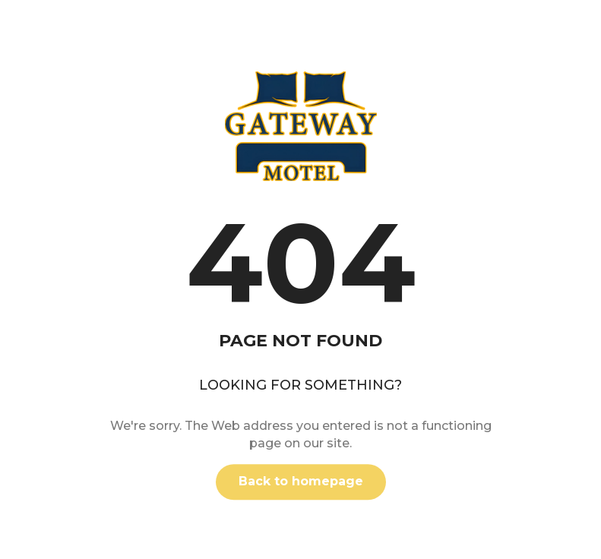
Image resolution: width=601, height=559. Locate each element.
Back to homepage (301, 481)
